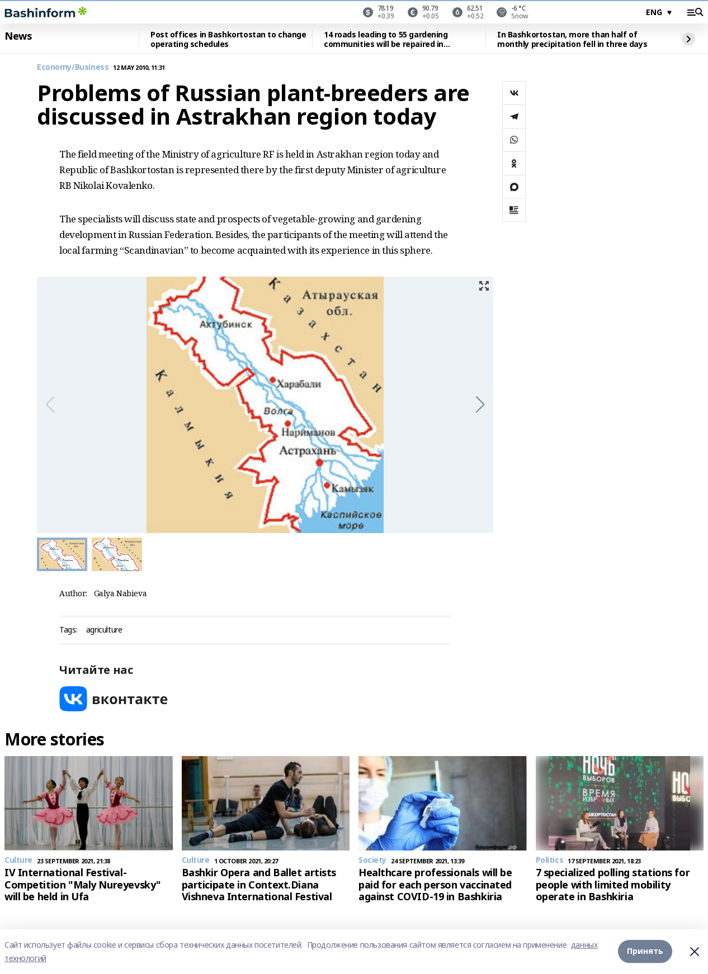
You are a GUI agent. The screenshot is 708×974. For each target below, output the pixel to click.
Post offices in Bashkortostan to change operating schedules (228, 39)
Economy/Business (72, 67)
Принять (645, 951)
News (17, 36)
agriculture (104, 630)
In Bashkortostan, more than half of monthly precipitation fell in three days (572, 39)
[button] (480, 404)
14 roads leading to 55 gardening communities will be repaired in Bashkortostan (386, 39)
